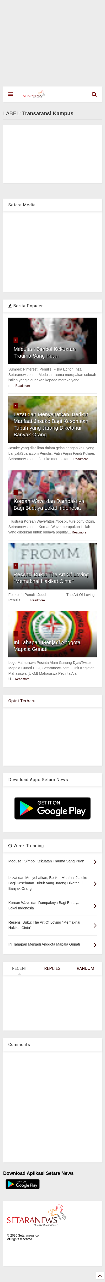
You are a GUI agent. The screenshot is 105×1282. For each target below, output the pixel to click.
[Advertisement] (48, 40)
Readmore (22, 386)
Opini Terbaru (22, 700)
